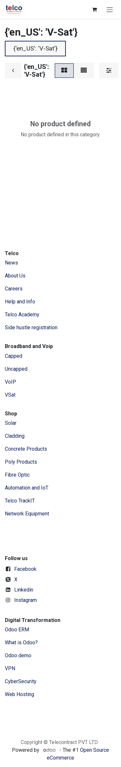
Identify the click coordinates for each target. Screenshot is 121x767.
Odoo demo (18, 655)
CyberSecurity (20, 681)
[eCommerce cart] (94, 9)
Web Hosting (19, 694)
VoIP (10, 382)
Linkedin (23, 590)
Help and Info (20, 302)
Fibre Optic (17, 475)
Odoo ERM (17, 629)
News (11, 263)
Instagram (25, 600)
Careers (14, 289)
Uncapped (17, 369)
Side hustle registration (31, 327)
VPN (10, 668)
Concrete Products (26, 449)
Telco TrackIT (20, 501)
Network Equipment (27, 514)
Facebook (25, 569)
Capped (14, 356)
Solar (10, 423)
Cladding (15, 436)
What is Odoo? (21, 642)
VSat (10, 395)
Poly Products (21, 462)
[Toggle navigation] (109, 9)
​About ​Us (15, 276)
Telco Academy (22, 314)
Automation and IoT (26, 488)
